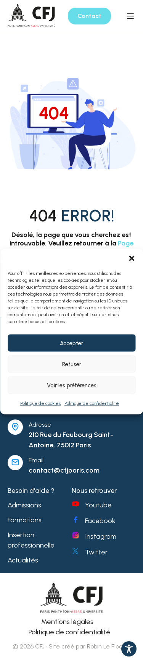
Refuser (71, 364)
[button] (131, 258)
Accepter (71, 343)
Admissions (24, 505)
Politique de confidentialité (91, 403)
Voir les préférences (71, 385)
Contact (89, 16)
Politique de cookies (40, 403)
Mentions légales (67, 622)
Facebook (100, 521)
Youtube (98, 505)
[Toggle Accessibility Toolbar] (129, 648)
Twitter (96, 552)
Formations (25, 520)
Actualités (23, 560)
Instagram (100, 536)
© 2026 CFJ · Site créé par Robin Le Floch (69, 646)
